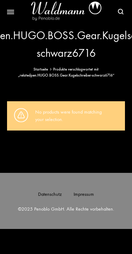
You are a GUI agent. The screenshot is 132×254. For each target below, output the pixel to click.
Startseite (40, 69)
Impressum (84, 194)
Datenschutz (50, 194)
